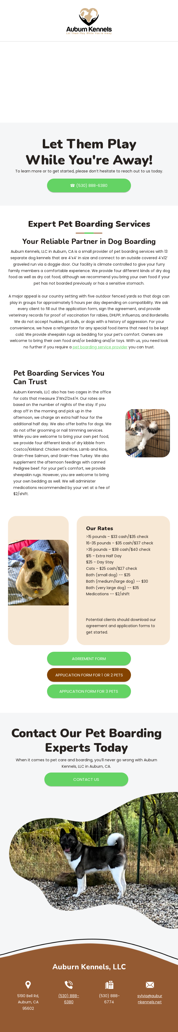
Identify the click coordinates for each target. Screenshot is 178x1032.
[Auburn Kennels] (89, 14)
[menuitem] (82, 30)
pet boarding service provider (100, 347)
